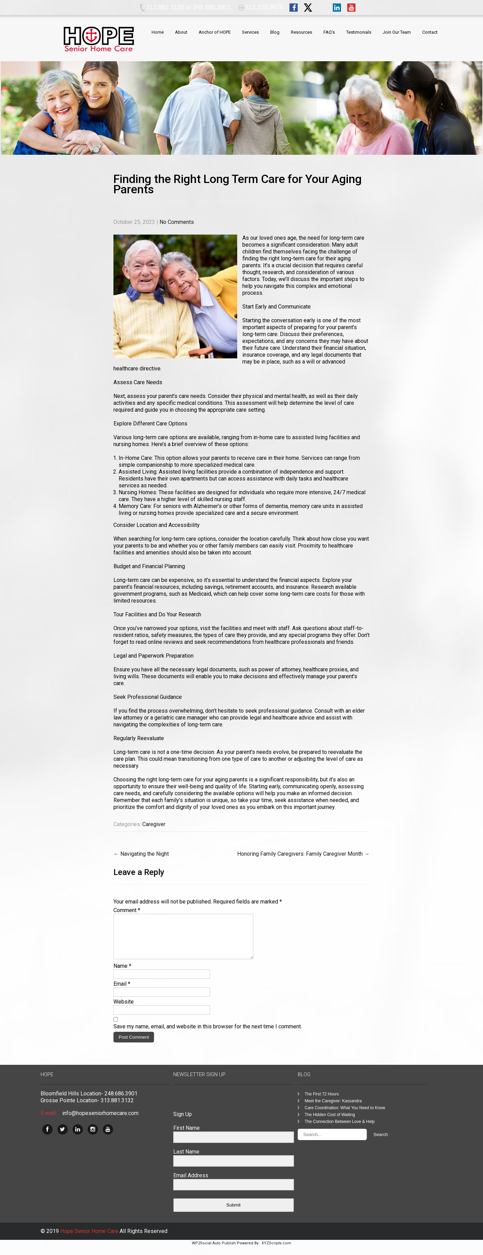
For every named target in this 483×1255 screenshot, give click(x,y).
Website (123, 1010)
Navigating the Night (141, 854)
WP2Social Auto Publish (214, 1251)
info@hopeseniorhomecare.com (100, 1121)
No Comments (177, 222)
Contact (430, 32)
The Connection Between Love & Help (339, 1129)
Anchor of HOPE (215, 32)
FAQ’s (329, 32)
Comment (126, 910)
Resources (301, 32)
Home (158, 32)
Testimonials (358, 32)
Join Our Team (397, 32)
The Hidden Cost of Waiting (330, 1123)
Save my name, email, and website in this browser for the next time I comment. (207, 1034)
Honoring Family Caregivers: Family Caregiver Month (303, 854)
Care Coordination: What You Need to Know (345, 1116)
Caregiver (153, 824)
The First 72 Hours (322, 1102)
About (181, 32)
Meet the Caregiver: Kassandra (333, 1109)
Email (121, 992)
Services (250, 32)
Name (122, 974)
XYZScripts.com (276, 1251)
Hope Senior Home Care (90, 1239)
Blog (274, 32)
